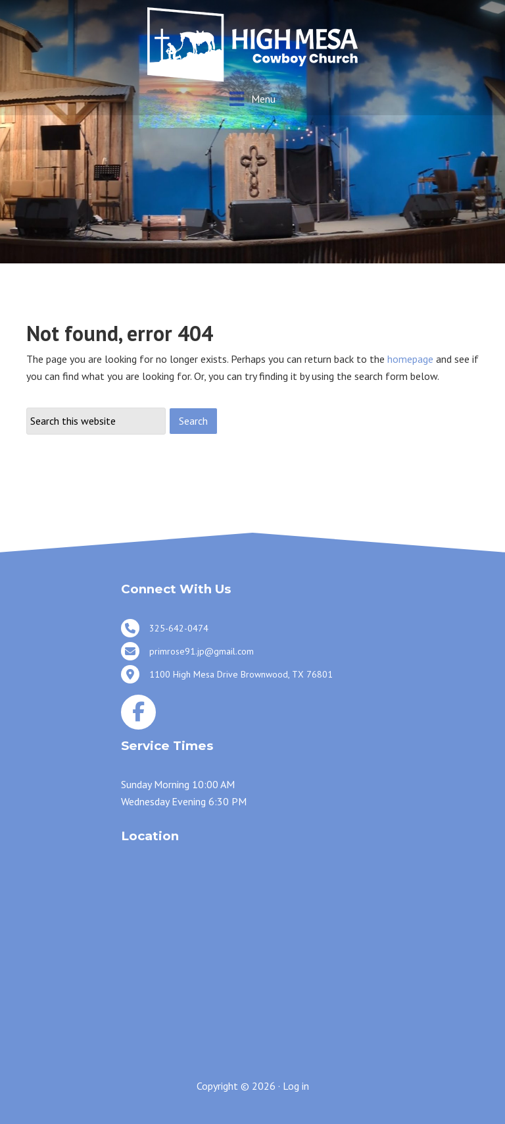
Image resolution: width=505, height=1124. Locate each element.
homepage (410, 358)
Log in (296, 1085)
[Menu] (252, 98)
